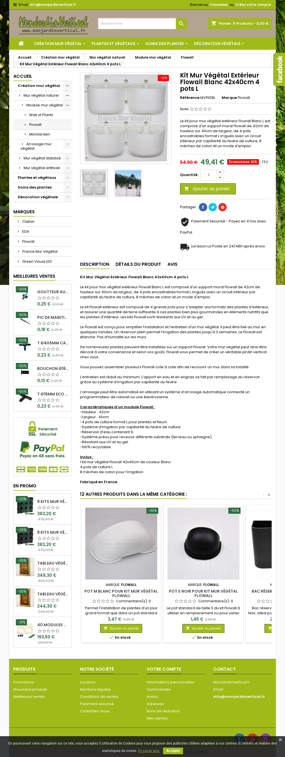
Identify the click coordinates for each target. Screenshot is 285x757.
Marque (229, 97)
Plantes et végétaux (114, 43)
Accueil (22, 76)
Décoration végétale (217, 43)
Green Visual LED (36, 261)
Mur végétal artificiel (42, 168)
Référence (189, 97)
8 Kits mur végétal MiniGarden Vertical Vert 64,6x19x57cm (53, 501)
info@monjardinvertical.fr (53, 4)
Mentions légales (95, 689)
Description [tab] (94, 264)
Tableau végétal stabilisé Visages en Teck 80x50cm (53, 594)
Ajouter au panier (207, 189)
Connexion (218, 4)
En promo (24, 486)
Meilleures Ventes (34, 276)
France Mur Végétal (39, 251)
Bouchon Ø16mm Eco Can (53, 368)
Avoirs (152, 696)
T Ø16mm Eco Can (53, 394)
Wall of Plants (41, 114)
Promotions (23, 682)
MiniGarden (39, 134)
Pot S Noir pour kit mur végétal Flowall (203, 593)
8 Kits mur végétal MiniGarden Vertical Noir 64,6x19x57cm (53, 532)
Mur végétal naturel (41, 95)
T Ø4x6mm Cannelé (53, 343)
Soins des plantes (165, 43)
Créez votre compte (253, 4)
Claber (28, 221)
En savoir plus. (149, 751)
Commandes (159, 689)
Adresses (155, 703)
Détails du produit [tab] (138, 264)
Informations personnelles (170, 682)
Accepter (173, 751)
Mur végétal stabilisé (42, 158)
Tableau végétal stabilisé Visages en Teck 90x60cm (53, 563)
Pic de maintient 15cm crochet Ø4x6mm (53, 317)
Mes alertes (157, 718)
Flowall (35, 124)
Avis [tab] (173, 264)
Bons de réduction (163, 711)
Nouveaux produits (30, 689)
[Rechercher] (142, 23)
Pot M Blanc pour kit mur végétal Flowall (121, 593)
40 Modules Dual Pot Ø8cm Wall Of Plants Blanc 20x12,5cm (53, 625)
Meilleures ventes (29, 696)
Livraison (88, 682)
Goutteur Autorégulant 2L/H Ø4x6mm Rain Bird (53, 292)
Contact (224, 669)
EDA (25, 231)
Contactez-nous (95, 711)
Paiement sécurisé (97, 703)
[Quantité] (208, 175)
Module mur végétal (44, 105)
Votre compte (164, 669)
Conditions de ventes (99, 696)
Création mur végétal (58, 43)
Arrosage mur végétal (36, 146)
